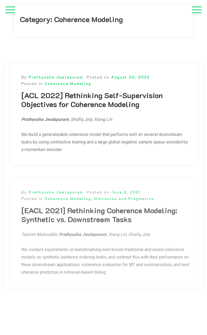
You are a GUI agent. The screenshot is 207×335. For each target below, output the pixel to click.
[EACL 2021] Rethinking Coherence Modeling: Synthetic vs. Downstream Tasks (99, 218)
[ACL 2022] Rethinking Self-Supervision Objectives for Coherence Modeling (92, 100)
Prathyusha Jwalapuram (56, 77)
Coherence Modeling (67, 83)
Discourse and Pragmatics (124, 201)
